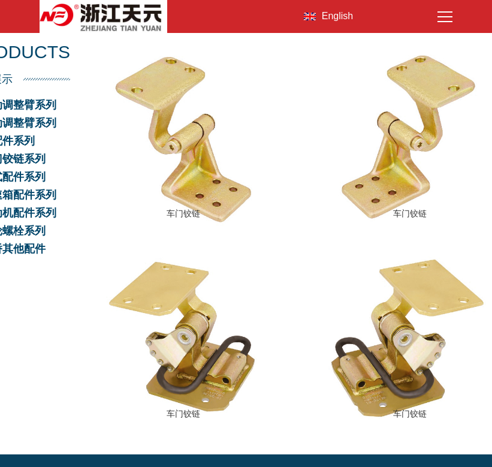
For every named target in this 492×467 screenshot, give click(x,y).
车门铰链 (183, 213)
